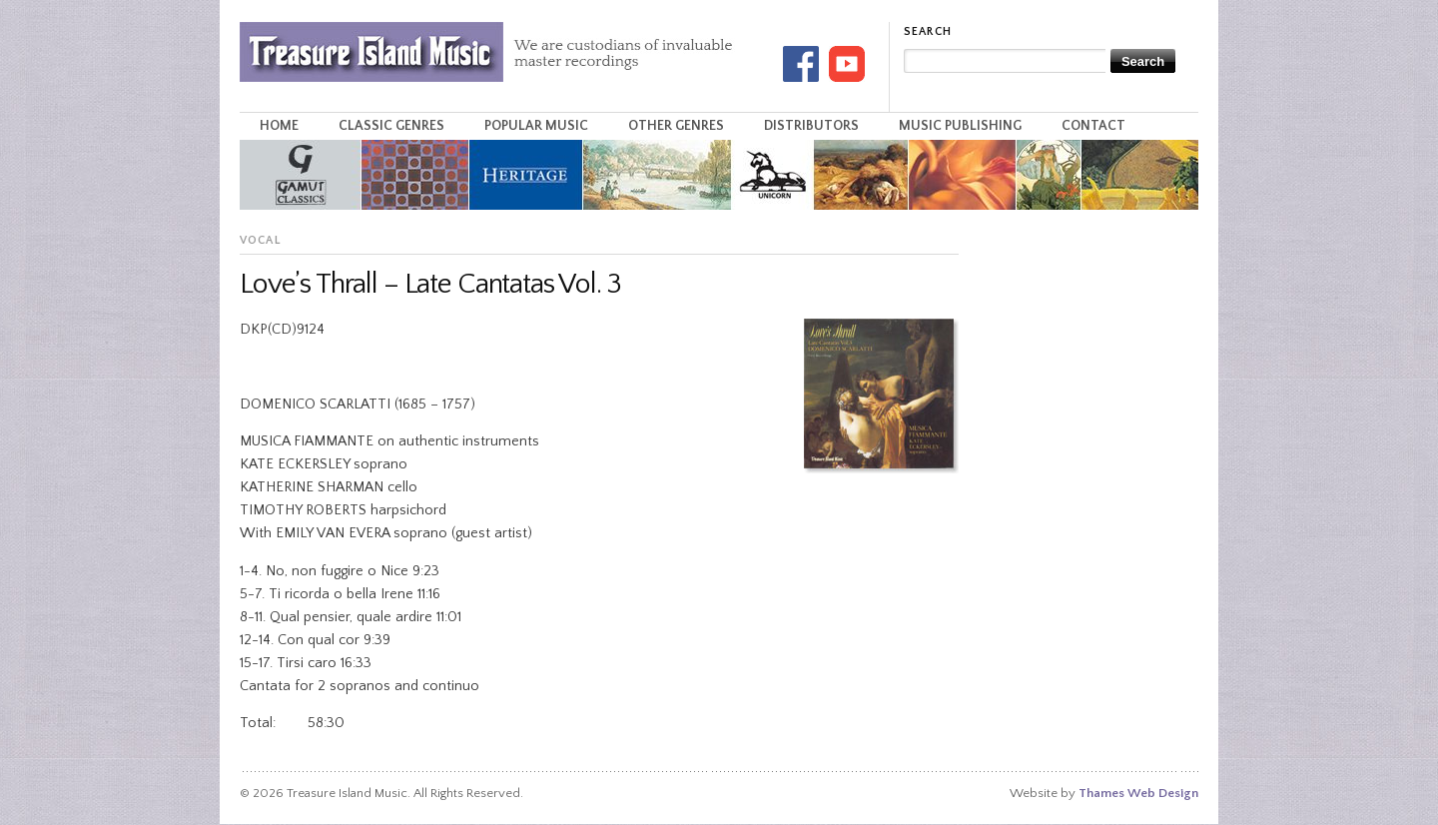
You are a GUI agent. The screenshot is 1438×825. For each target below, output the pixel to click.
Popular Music (536, 126)
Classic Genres (391, 126)
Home (279, 126)
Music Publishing (960, 126)
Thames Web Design (1138, 793)
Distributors (811, 126)
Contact (1093, 126)
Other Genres (676, 126)
